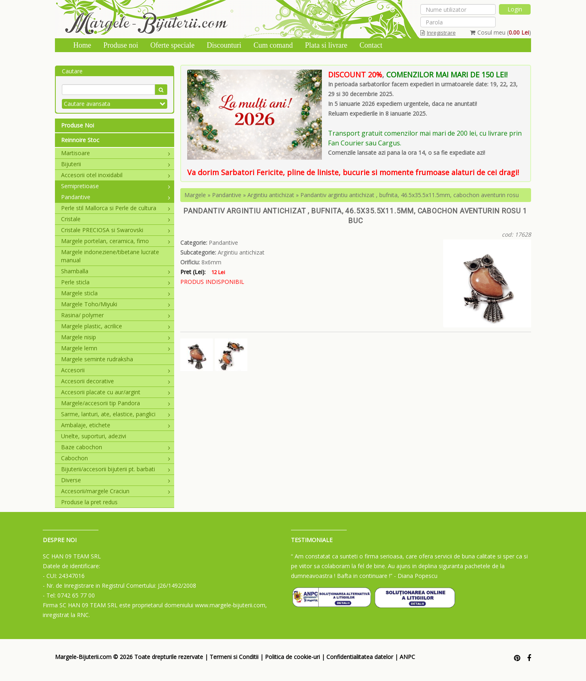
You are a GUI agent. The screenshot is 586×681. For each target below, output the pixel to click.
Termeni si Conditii (234, 657)
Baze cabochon (115, 447)
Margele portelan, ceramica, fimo (115, 241)
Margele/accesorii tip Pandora (115, 403)
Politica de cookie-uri (292, 657)
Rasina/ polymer (115, 315)
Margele (195, 195)
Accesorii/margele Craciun (115, 491)
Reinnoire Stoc (80, 140)
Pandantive (115, 197)
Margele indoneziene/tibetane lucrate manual (110, 256)
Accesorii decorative (115, 381)
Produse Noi (77, 125)
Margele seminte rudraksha (97, 359)
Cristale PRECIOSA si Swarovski (115, 230)
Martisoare (115, 153)
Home (82, 45)
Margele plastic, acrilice (115, 326)
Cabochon (115, 458)
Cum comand (273, 45)
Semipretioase (115, 186)
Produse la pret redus (89, 502)
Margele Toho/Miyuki (115, 304)
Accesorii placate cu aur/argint (115, 392)
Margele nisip (115, 337)
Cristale (115, 219)
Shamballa (115, 271)
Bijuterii (115, 164)
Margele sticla (115, 293)
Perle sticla (115, 282)
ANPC (407, 657)
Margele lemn (115, 348)
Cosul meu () (500, 32)
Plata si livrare (326, 45)
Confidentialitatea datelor (359, 657)
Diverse (115, 480)
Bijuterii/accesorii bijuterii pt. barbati (115, 469)
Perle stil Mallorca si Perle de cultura (115, 208)
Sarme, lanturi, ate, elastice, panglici (115, 414)
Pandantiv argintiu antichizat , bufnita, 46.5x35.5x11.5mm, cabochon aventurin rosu (409, 195)
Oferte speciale (173, 45)
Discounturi (224, 45)
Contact (370, 45)
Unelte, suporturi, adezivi (93, 436)
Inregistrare (438, 32)
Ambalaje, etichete (115, 425)
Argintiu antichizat (270, 195)
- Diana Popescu (415, 576)
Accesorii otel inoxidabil (115, 175)
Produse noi (120, 45)
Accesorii (115, 370)
